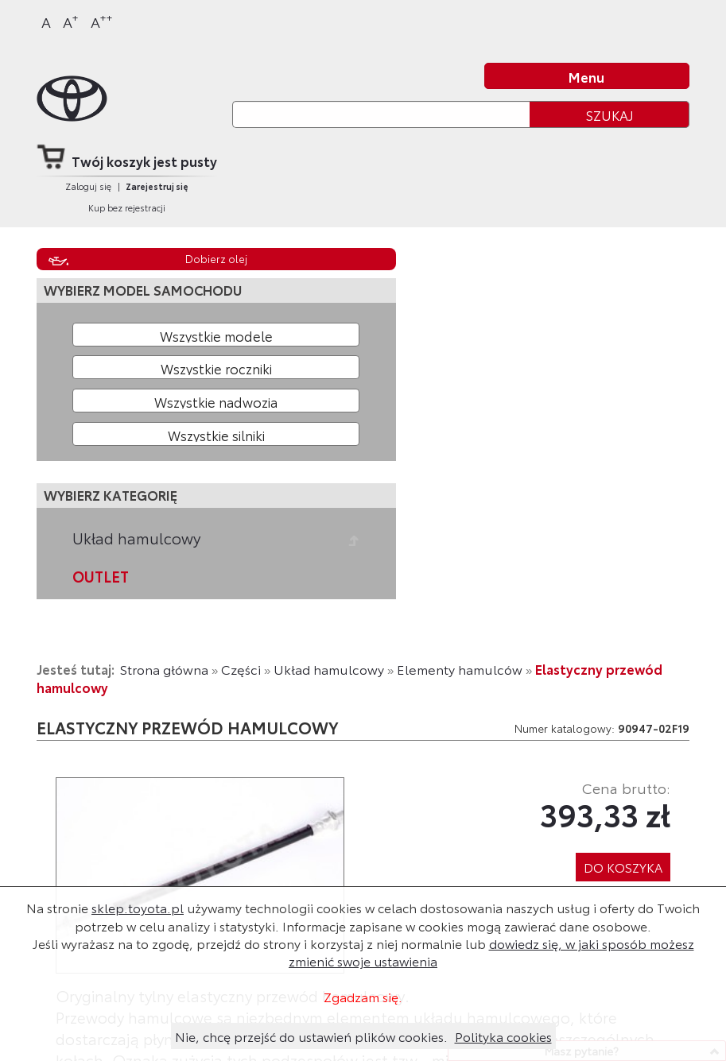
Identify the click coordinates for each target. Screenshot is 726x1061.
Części (241, 669)
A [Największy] (102, 21)
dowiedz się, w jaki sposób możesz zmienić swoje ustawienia (491, 952)
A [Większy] (71, 21)
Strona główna (164, 669)
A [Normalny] (46, 21)
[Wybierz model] (216, 335)
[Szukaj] (381, 114)
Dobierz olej (216, 258)
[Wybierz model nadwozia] (216, 400)
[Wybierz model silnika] (216, 434)
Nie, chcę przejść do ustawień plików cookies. (311, 1036)
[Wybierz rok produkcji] (216, 367)
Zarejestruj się (157, 186)
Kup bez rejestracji (126, 207)
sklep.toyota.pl (137, 907)
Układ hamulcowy (136, 538)
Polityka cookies (503, 1036)
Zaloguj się (88, 186)
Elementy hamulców (459, 669)
